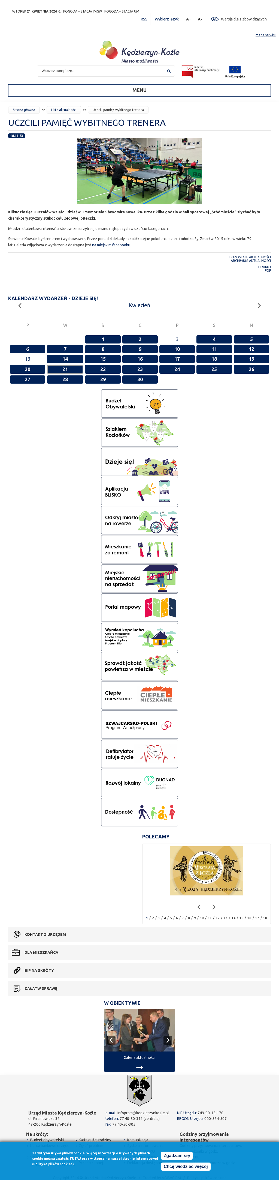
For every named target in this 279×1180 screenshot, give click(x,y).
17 (177, 359)
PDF (268, 270)
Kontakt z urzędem (45, 934)
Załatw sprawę (41, 988)
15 (103, 359)
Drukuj (264, 267)
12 (251, 349)
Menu (139, 90)
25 (214, 369)
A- (200, 19)
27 (27, 379)
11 (214, 349)
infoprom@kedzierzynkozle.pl (143, 1113)
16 (140, 359)
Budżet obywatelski (47, 1140)
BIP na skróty (39, 970)
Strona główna (24, 110)
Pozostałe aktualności (250, 257)
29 (103, 379)
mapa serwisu (266, 35)
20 (27, 369)
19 (251, 359)
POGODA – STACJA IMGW (82, 11)
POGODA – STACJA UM (121, 11)
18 (214, 359)
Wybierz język (167, 19)
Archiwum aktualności (251, 260)
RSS (144, 19)
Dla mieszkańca (41, 952)
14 (65, 359)
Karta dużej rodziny (95, 1140)
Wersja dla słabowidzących (244, 19)
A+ (189, 19)
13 (226, 918)
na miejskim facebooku (111, 245)
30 (140, 379)
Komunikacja (137, 1140)
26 (251, 369)
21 (65, 369)
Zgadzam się (177, 1156)
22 (103, 369)
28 (65, 379)
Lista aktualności (64, 110)
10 (177, 349)
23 (140, 369)
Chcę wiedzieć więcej (186, 1167)
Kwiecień (139, 305)
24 (177, 369)
